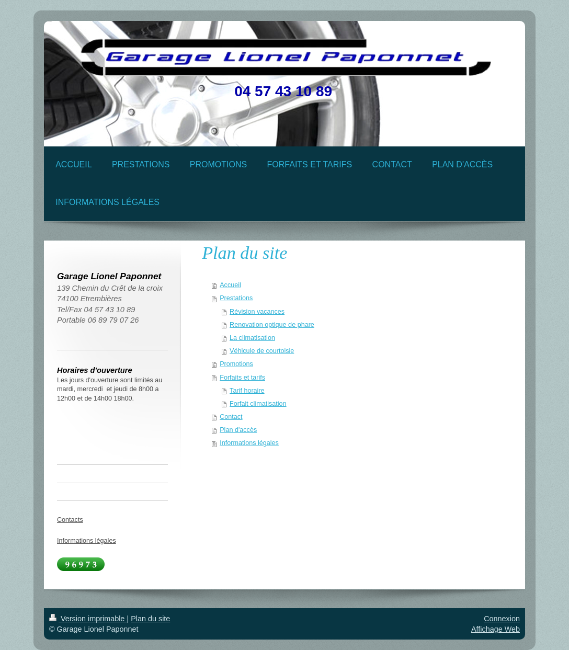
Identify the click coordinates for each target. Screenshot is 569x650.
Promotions (236, 364)
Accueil (230, 285)
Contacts (70, 519)
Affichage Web (495, 629)
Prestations (236, 298)
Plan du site (150, 618)
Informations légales (249, 443)
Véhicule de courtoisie (262, 351)
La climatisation (252, 337)
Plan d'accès (238, 430)
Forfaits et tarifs (242, 377)
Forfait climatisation (258, 403)
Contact (231, 416)
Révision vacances (257, 311)
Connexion (502, 618)
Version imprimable (88, 618)
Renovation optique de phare (272, 324)
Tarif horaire (247, 390)
